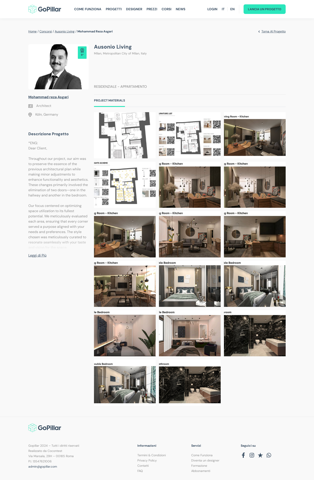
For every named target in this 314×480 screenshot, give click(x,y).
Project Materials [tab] (109, 100)
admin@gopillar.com (42, 466)
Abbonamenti (200, 471)
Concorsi (45, 31)
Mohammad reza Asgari (48, 97)
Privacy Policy (147, 460)
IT (223, 9)
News (180, 9)
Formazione (199, 466)
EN (232, 9)
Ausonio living (65, 31)
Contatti (143, 466)
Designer (134, 9)
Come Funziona (87, 9)
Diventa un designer (205, 460)
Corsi (166, 9)
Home (32, 31)
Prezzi (152, 9)
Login (212, 9)
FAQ (140, 471)
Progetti (114, 9)
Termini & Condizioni (151, 455)
